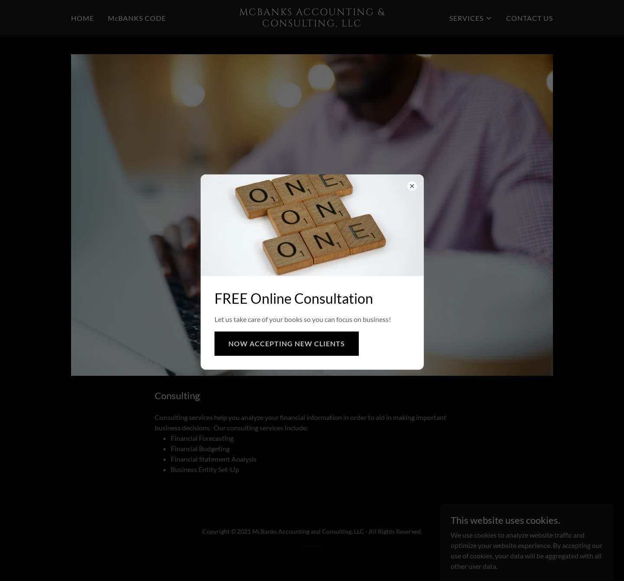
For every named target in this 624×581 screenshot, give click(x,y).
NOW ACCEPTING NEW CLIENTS (286, 343)
